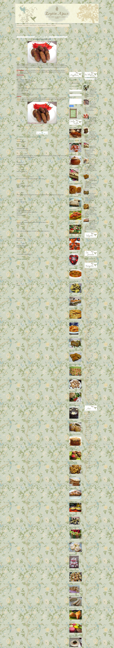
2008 (87, 461)
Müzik (86, 347)
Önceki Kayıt (64, 282)
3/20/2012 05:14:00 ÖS (22, 233)
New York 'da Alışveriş (89, 352)
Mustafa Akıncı (20, 252)
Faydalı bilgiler (88, 307)
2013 (87, 424)
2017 (87, 418)
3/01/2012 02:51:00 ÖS (22, 143)
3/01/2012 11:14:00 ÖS (22, 173)
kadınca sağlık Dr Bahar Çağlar (23, 176)
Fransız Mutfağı (88, 309)
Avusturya (87, 274)
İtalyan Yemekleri (88, 327)
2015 (87, 420)
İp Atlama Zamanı (92, 100)
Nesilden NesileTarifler (38, 126)
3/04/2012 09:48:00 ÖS (22, 203)
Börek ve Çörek (88, 284)
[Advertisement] (43, 32)
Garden (86, 311)
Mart (88, 439)
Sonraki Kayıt (19, 282)
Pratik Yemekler (88, 364)
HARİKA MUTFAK (20, 153)
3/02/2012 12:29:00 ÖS (22, 189)
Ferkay (18, 184)
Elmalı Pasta (91, 218)
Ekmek (86, 301)
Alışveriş (86, 271)
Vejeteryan (87, 390)
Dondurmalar (87, 299)
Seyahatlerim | (42, 25)
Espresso (87, 304)
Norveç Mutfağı (88, 354)
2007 (87, 463)
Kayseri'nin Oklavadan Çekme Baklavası (92, 176)
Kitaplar (86, 337)
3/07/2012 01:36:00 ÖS (22, 225)
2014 (87, 422)
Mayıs (88, 435)
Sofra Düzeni (87, 375)
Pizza (86, 362)
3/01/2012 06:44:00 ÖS (22, 159)
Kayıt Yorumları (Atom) (25, 285)
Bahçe (86, 277)
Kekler (86, 332)
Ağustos (89, 429)
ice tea (18, 236)
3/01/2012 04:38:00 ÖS (22, 150)
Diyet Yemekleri (88, 297)
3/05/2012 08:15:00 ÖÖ (22, 217)
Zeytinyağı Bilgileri (88, 402)
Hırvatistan (87, 316)
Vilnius (86, 392)
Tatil (85, 385)
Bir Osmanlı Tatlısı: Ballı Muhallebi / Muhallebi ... (91, 447)
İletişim (54, 25)
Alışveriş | (26, 25)
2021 (87, 412)
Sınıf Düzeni (87, 372)
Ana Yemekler (24, 126)
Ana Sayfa (42, 282)
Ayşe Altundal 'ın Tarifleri (90, 276)
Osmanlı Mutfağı (88, 355)
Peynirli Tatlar (87, 360)
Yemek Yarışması (88, 395)
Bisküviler (87, 282)
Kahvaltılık (87, 330)
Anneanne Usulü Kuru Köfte (42, 39)
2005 (87, 467)
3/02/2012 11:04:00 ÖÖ (22, 180)
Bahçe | (49, 25)
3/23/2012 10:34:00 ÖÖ (22, 248)
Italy (85, 319)
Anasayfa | (20, 25)
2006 (87, 465)
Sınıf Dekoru (87, 370)
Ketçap (86, 334)
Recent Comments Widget (88, 261)
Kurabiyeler (87, 340)
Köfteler (30, 126)
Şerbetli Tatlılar (88, 382)
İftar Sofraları (87, 321)
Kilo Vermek (87, 335)
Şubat (88, 453)
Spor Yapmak (87, 379)
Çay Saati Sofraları (89, 289)
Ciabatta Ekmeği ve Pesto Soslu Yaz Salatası (92, 160)
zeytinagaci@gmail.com (74, 81)
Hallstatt (86, 314)
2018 (87, 416)
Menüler (86, 345)
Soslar (86, 377)
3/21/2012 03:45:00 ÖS (22, 240)
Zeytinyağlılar (87, 403)
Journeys (86, 329)
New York (87, 350)
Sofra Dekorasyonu (89, 374)
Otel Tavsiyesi (87, 357)
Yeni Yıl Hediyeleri (88, 397)
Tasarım (86, 383)
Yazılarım (87, 393)
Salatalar (86, 367)
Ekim (88, 427)
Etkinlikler (87, 306)
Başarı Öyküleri (88, 281)
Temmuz (89, 431)
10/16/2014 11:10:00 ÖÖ (23, 256)
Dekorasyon (87, 296)
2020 (87, 414)
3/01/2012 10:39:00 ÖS (22, 166)
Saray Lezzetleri (88, 369)
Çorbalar (86, 292)
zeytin (18, 199)
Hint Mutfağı (87, 317)
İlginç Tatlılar (87, 322)
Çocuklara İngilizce (89, 291)
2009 (87, 460)
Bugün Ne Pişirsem (89, 286)
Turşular (86, 387)
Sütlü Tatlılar (87, 380)
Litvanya (86, 342)
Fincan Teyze (19, 229)
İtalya (86, 326)
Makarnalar (87, 344)
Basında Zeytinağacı (89, 279)
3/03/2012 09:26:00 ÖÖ (22, 196)
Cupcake (86, 287)
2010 (87, 458)
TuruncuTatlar (19, 146)
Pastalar (86, 359)
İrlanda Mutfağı (88, 324)
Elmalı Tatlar (87, 302)
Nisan (88, 437)
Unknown (19, 169)
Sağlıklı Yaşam (88, 365)
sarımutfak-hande (20, 220)
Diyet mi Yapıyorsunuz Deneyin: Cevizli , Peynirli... (91, 442)
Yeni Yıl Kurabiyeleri (89, 398)
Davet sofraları (88, 294)
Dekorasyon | (33, 25)
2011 (87, 456)
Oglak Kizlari (19, 207)
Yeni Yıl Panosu (88, 400)
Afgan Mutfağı (88, 269)
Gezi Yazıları (87, 312)
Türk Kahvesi (87, 389)
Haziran (89, 433)
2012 (87, 426)
